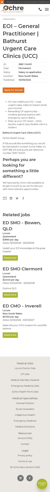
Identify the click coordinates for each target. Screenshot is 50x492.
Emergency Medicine (25, 421)
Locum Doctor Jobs (25, 368)
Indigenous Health (25, 415)
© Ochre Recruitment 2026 (25, 467)
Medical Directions (25, 426)
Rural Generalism (25, 409)
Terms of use (25, 461)
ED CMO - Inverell (22, 305)
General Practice (25, 403)
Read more (10, 258)
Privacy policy (25, 455)
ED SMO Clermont (22, 268)
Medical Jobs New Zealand (25, 380)
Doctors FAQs (25, 438)
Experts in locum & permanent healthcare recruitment (27, 2)
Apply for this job (13, 90)
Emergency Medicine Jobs (25, 386)
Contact (25, 444)
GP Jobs (25, 374)
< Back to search (9, 19)
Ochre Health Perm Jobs (25, 392)
